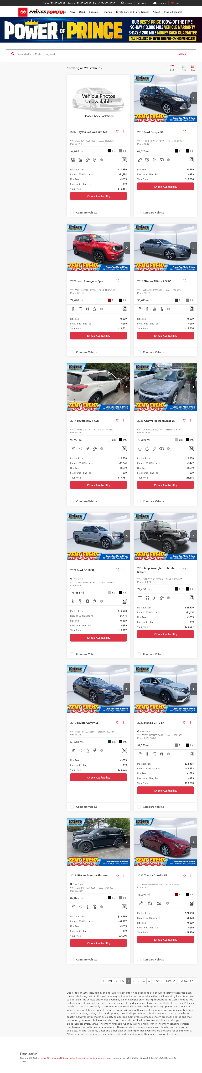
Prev (120, 981)
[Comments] (124, 159)
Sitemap (56, 1057)
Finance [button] (107, 11)
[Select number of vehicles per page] (187, 981)
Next (157, 981)
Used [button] (82, 11)
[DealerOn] (29, 1053)
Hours (108, 1057)
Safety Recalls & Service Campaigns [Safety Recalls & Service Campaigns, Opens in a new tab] (87, 1057)
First (107, 981)
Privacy (64, 1057)
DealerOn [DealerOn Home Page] (45, 1057)
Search (182, 53)
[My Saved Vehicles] (176, 3)
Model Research (173, 11)
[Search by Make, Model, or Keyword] (96, 54)
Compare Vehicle (86, 212)
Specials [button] (94, 11)
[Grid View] (183, 67)
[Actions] (124, 132)
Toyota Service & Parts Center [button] (132, 11)
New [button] (72, 11)
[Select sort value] (173, 67)
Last (170, 981)
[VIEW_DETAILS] (98, 98)
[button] (193, 98)
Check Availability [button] (98, 196)
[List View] (193, 67)
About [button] (156, 11)
